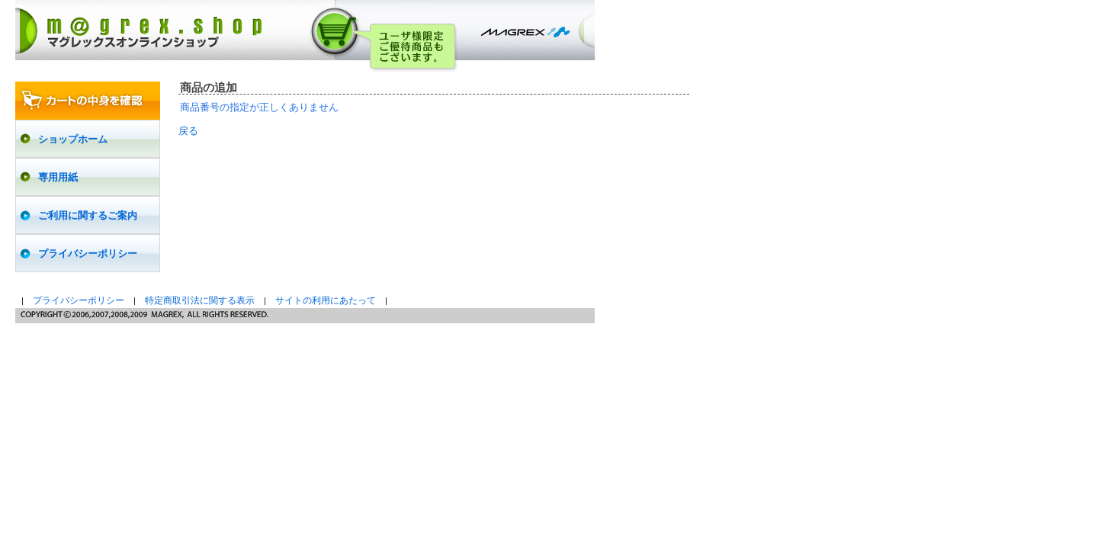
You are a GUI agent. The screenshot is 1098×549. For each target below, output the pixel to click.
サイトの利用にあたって (325, 300)
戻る (188, 130)
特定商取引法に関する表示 (200, 300)
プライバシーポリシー (78, 300)
